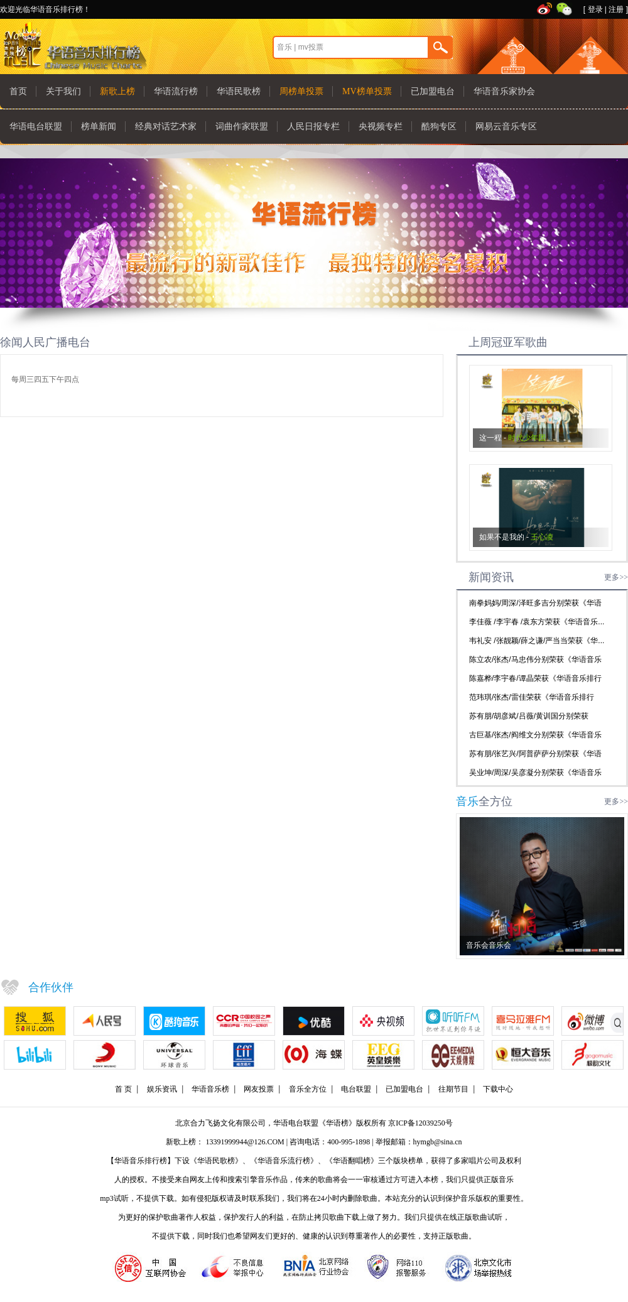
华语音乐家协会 (504, 91)
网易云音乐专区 (506, 126)
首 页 (123, 1089)
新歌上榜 (117, 91)
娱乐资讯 (162, 1089)
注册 (616, 9)
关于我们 (63, 91)
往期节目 (453, 1089)
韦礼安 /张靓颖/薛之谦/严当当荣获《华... (536, 640)
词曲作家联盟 (241, 126)
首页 (18, 91)
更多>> (616, 577)
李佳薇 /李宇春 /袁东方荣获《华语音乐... (536, 621)
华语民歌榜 (239, 91)
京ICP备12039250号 (420, 1123)
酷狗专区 (439, 126)
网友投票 (259, 1089)
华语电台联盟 (35, 126)
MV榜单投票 (367, 91)
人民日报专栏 (313, 126)
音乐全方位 (308, 1089)
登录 (595, 9)
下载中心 (498, 1089)
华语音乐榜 (210, 1089)
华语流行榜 (176, 91)
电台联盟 (356, 1089)
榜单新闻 (98, 126)
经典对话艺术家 (166, 126)
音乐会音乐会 (488, 945)
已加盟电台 (433, 91)
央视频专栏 (381, 126)
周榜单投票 (301, 91)
